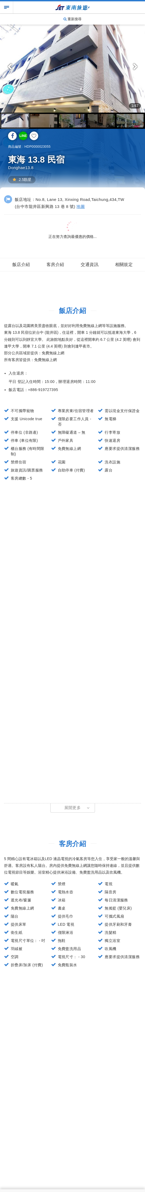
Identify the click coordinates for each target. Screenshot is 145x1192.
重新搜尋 (72, 19)
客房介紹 (55, 264)
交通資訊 (89, 264)
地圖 (80, 206)
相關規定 (124, 264)
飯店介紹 (21, 264)
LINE (23, 136)
